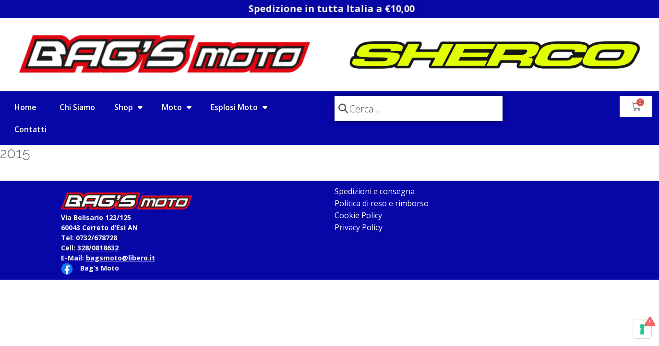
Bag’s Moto (99, 267)
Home (25, 107)
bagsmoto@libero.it (120, 257)
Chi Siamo (77, 107)
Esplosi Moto (239, 107)
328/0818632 (98, 247)
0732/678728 (96, 237)
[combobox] (419, 108)
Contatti (30, 129)
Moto (177, 107)
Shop (128, 107)
